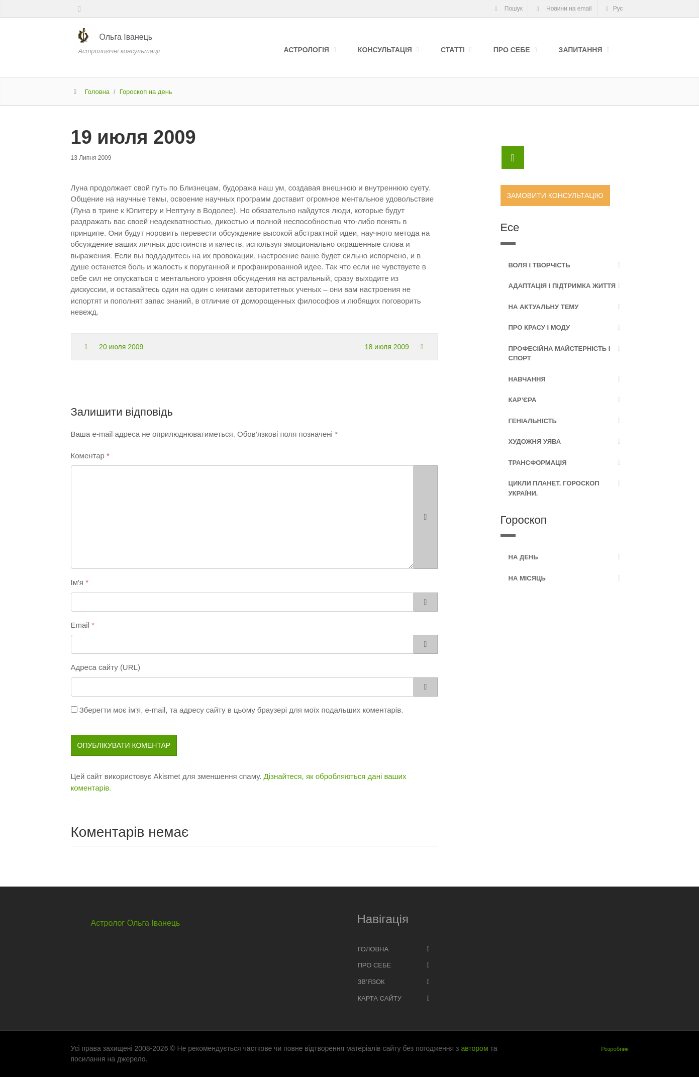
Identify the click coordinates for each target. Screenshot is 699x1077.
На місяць (527, 578)
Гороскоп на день (146, 91)
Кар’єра (523, 400)
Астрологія (306, 50)
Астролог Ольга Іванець (135, 923)
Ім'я (77, 582)
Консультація (385, 50)
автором (474, 1048)
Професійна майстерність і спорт (560, 353)
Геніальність (533, 421)
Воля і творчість (539, 265)
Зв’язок (371, 982)
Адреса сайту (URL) (105, 667)
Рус (613, 8)
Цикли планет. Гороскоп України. (554, 488)
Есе (510, 227)
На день (523, 557)
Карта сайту (380, 998)
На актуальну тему (544, 307)
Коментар (88, 455)
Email (80, 625)
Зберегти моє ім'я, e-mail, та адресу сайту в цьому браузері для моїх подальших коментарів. (241, 710)
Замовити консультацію (555, 195)
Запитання (581, 50)
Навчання (527, 379)
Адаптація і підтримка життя (562, 285)
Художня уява (535, 441)
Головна (97, 91)
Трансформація (538, 462)
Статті (453, 50)
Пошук (507, 8)
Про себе (511, 50)
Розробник (614, 1049)
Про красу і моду (539, 327)
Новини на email (563, 8)
